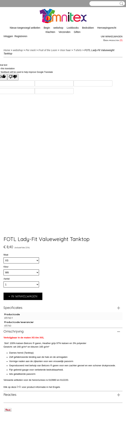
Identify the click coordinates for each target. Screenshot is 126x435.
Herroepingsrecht (106, 27)
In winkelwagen (24, 296)
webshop (58, 27)
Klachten (50, 32)
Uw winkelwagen (111, 36)
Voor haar (65, 50)
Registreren (20, 36)
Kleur (6, 267)
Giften (77, 32)
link (19, 387)
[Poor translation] (13, 77)
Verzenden (64, 32)
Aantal (7, 279)
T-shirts (78, 50)
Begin (47, 27)
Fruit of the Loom (47, 50)
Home (7, 50)
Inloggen (8, 36)
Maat (6, 255)
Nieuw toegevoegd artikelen (25, 27)
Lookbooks (73, 27)
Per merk (31, 50)
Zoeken (121, 3)
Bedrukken (88, 27)
